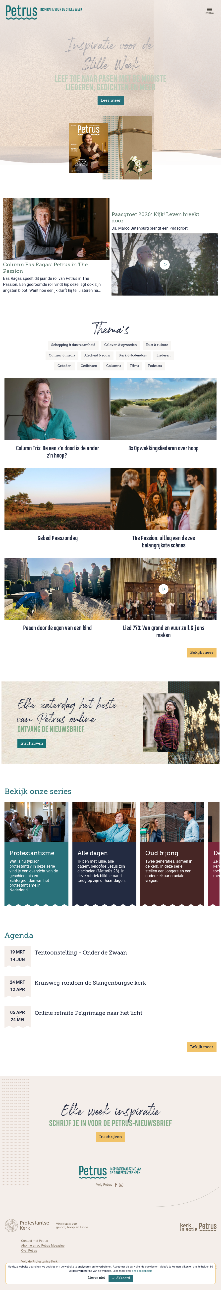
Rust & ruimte (157, 345)
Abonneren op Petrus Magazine (43, 1245)
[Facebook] (116, 1185)
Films (134, 366)
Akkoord (120, 1278)
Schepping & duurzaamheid (73, 345)
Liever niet (96, 1278)
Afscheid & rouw (97, 355)
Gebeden (64, 366)
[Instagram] (121, 1185)
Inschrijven (31, 744)
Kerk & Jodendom (133, 355)
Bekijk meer (201, 653)
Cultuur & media (62, 355)
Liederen (163, 355)
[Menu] (209, 12)
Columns (113, 366)
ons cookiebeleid (142, 1271)
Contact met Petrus (34, 1240)
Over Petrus (29, 1250)
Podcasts (155, 366)
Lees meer (111, 101)
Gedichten (89, 366)
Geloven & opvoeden (120, 345)
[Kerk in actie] (189, 1227)
